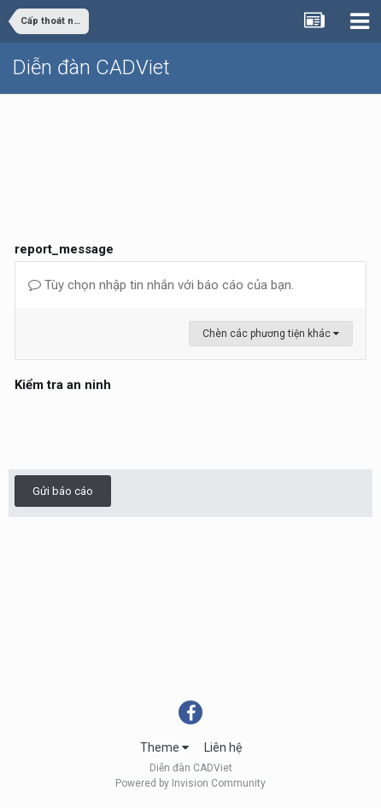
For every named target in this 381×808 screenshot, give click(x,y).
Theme (164, 747)
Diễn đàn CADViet (91, 67)
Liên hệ (223, 747)
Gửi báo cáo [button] (62, 491)
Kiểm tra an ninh (63, 384)
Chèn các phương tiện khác (270, 334)
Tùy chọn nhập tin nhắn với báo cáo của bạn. (161, 285)
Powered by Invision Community (190, 783)
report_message (64, 249)
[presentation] (144, 430)
